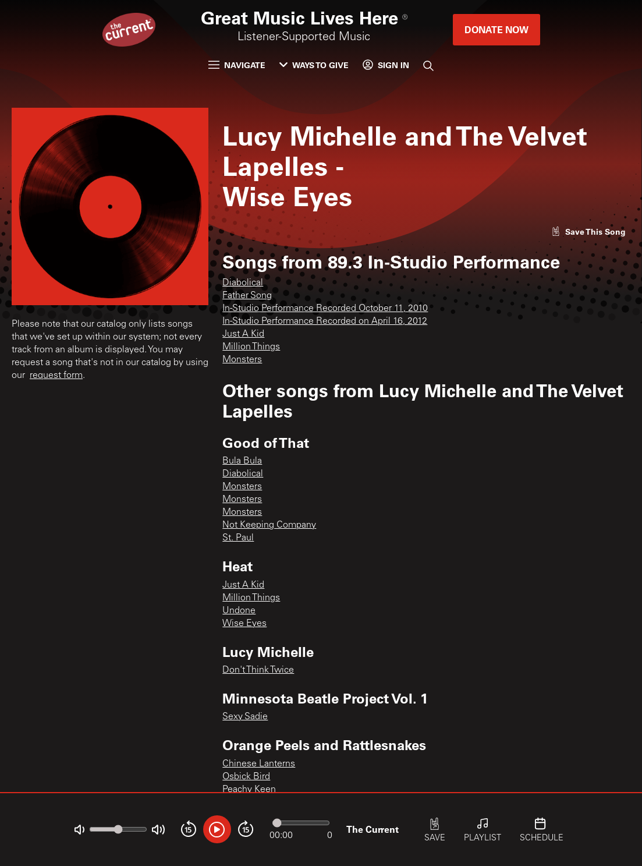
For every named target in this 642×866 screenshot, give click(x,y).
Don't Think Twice (258, 670)
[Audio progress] (301, 823)
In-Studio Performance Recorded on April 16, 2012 (324, 321)
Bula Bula (242, 461)
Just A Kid (243, 334)
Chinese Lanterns (258, 764)
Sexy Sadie (245, 717)
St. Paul (238, 538)
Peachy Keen (249, 789)
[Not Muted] (79, 830)
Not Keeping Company (269, 525)
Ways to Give (314, 64)
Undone (239, 611)
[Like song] (588, 231)
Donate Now (496, 29)
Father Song (247, 296)
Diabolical (242, 283)
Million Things (251, 347)
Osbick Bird (246, 777)
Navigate (236, 64)
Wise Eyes (244, 623)
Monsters (242, 360)
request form (56, 375)
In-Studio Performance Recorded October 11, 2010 (325, 308)
